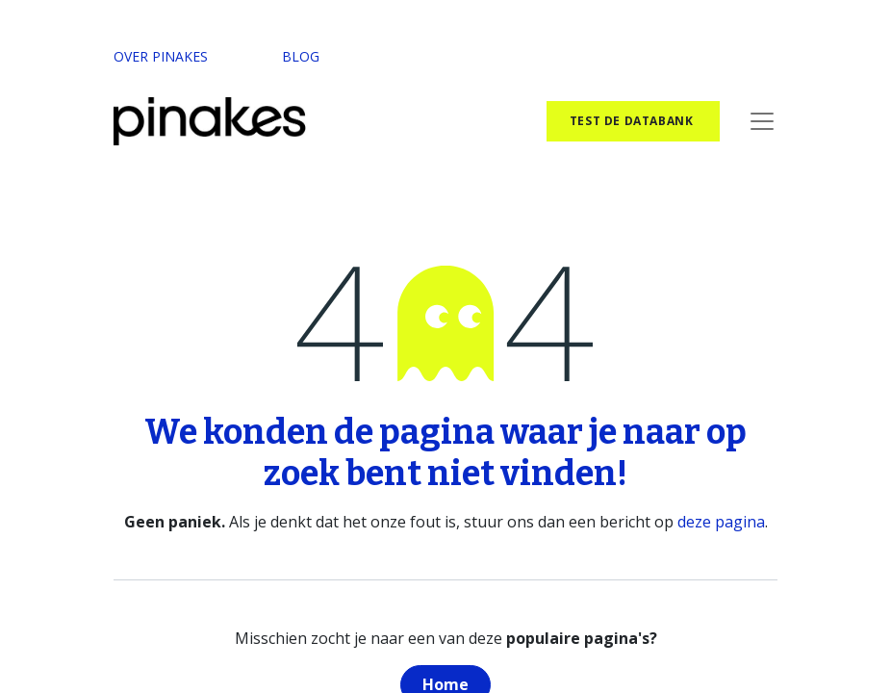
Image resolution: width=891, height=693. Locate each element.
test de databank (633, 121)
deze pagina (721, 521)
